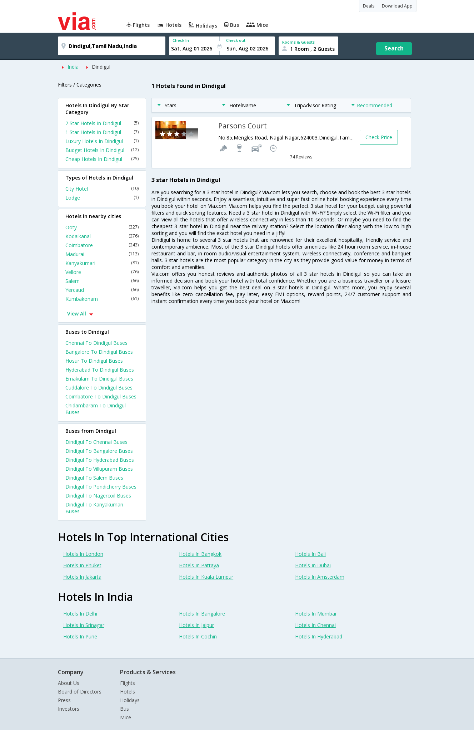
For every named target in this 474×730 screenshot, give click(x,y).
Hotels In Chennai (315, 625)
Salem (102, 281)
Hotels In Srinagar (83, 625)
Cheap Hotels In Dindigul (102, 159)
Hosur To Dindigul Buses (94, 360)
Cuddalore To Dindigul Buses (99, 387)
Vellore (102, 272)
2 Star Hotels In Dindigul (102, 123)
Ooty (102, 227)
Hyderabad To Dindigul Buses (99, 369)
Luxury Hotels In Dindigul (102, 141)
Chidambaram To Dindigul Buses (95, 409)
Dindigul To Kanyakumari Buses (94, 508)
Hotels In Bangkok (200, 553)
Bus (124, 708)
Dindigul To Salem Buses (94, 477)
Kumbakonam (102, 298)
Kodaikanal (102, 236)
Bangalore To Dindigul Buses (99, 351)
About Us (68, 683)
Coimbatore (102, 245)
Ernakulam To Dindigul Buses (99, 378)
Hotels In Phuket (82, 565)
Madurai (102, 254)
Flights (127, 683)
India (73, 66)
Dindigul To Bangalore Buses (99, 450)
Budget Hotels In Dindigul (102, 150)
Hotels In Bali (310, 553)
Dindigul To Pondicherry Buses (100, 486)
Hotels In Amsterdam (319, 576)
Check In (181, 40)
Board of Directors (79, 691)
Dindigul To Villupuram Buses (99, 468)
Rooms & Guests (298, 42)
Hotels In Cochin (198, 636)
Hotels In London (83, 553)
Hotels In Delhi (80, 613)
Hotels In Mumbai (315, 613)
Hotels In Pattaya (199, 565)
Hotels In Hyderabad (318, 636)
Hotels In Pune (80, 636)
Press (64, 700)
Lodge (102, 197)
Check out (235, 40)
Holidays (130, 700)
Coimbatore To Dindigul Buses (100, 396)
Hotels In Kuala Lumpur (206, 576)
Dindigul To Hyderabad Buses (99, 459)
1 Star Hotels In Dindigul (102, 132)
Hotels (127, 691)
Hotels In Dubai (313, 565)
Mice (125, 717)
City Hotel (102, 188)
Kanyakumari (102, 263)
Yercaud (102, 289)
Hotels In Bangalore (202, 613)
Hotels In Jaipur (196, 625)
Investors (68, 708)
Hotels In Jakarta (82, 576)
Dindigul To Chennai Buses (96, 442)
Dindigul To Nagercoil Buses (98, 495)
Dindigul (101, 66)
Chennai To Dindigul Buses (96, 342)
